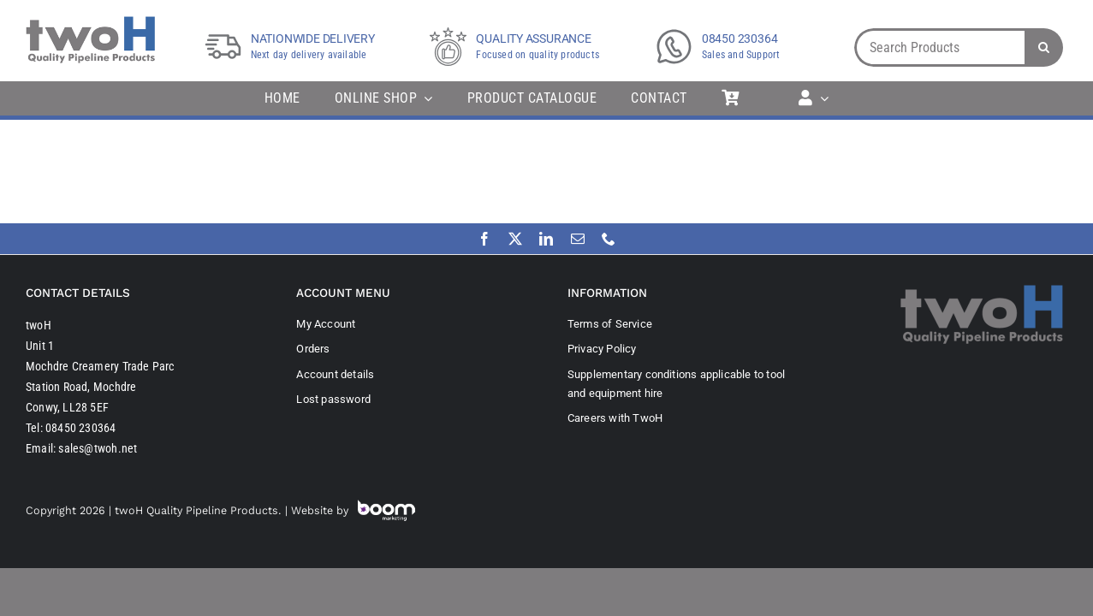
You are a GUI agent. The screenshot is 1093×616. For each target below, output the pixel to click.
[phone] (608, 239)
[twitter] (515, 239)
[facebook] (484, 239)
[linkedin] (546, 239)
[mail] (578, 239)
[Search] (1044, 47)
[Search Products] (939, 47)
